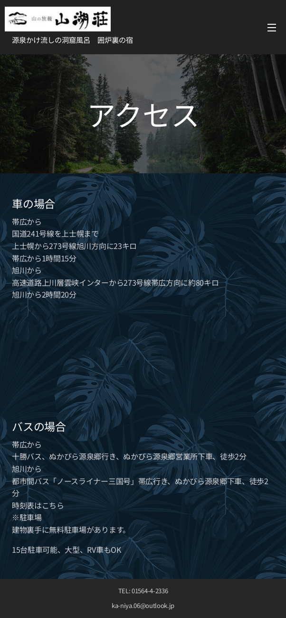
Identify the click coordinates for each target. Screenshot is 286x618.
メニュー (271, 27)
